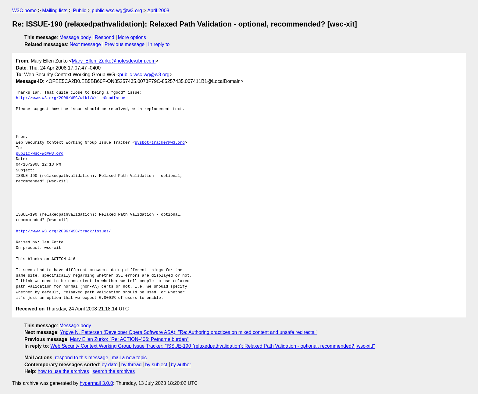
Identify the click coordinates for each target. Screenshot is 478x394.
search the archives (114, 371)
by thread (131, 364)
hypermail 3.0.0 (96, 383)
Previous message (125, 44)
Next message (85, 44)
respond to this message (81, 357)
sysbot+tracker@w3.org (160, 142)
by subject (156, 364)
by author (181, 364)
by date (109, 364)
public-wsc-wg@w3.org (117, 10)
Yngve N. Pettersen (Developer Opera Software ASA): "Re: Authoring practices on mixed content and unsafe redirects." (188, 332)
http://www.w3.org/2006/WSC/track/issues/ (63, 231)
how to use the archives (63, 371)
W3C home (24, 10)
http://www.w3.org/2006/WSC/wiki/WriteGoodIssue (70, 98)
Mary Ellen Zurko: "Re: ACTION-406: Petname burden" (129, 339)
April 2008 (158, 10)
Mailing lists (54, 10)
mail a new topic (129, 357)
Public (79, 10)
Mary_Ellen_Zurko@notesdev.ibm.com (114, 60)
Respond (104, 37)
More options (132, 37)
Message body (75, 37)
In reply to (158, 44)
